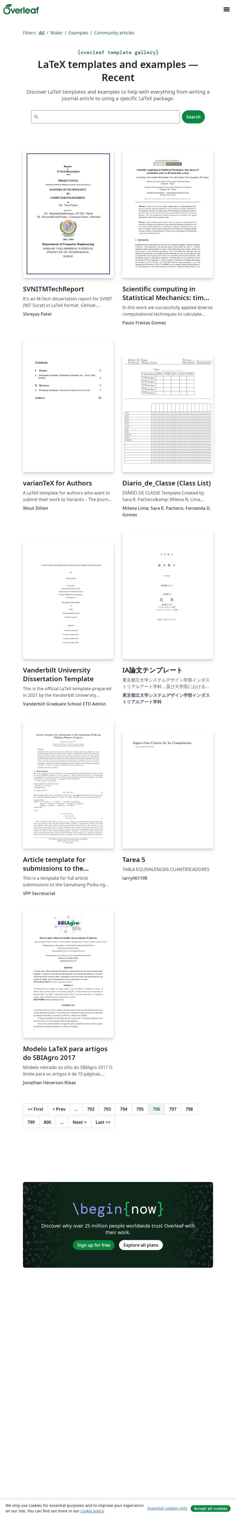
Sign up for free (93, 1245)
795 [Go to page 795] (140, 1109)
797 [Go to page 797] (172, 1109)
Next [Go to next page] (80, 1122)
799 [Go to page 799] (31, 1122)
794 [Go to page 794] (123, 1109)
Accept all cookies (210, 1508)
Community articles (114, 33)
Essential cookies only (167, 1508)
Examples (78, 33)
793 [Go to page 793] (107, 1109)
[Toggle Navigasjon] (226, 9)
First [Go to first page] (35, 1109)
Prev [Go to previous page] (59, 1109)
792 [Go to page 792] (91, 1109)
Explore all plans (140, 1245)
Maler (57, 33)
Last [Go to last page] (103, 1122)
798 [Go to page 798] (189, 1109)
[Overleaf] (21, 9)
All (42, 33)
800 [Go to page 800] (47, 1122)
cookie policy (92, 1510)
